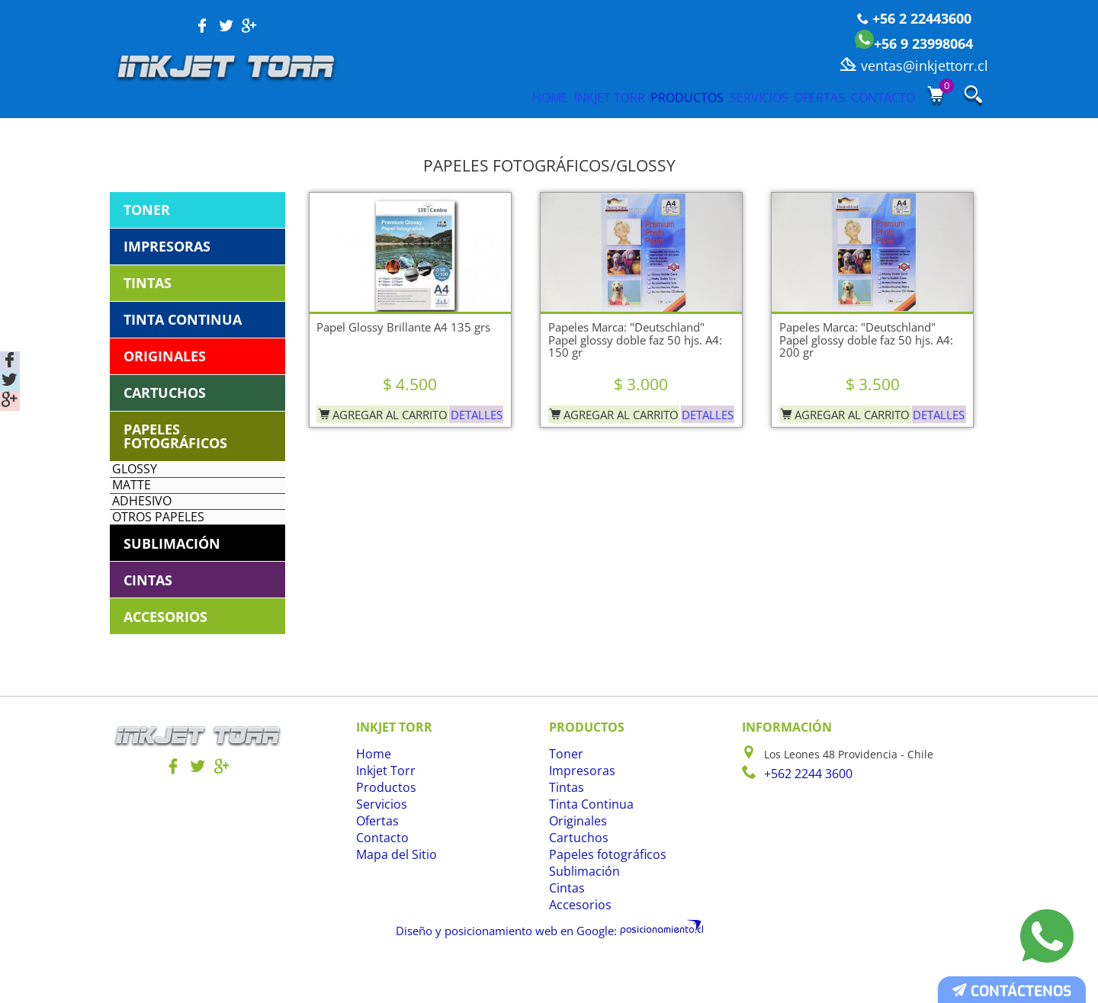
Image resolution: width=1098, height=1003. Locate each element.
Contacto (879, 97)
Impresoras (578, 813)
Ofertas (788, 97)
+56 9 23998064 (914, 43)
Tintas (564, 830)
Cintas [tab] (148, 622)
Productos (599, 97)
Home (405, 97)
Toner (564, 797)
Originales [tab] (165, 356)
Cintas (565, 931)
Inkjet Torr (492, 97)
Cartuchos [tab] (165, 392)
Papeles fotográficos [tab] (175, 436)
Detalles (473, 410)
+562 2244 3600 (803, 816)
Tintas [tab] (148, 283)
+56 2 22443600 (914, 18)
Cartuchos (575, 880)
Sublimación (580, 914)
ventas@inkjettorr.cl (914, 65)
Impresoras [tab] (167, 246)
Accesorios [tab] (165, 658)
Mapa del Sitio (392, 897)
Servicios (699, 97)
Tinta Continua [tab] (183, 319)
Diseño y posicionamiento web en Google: (514, 971)
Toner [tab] (147, 209)
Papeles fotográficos (600, 897)
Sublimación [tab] (172, 585)
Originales (575, 864)
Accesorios (576, 948)
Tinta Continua (586, 847)
